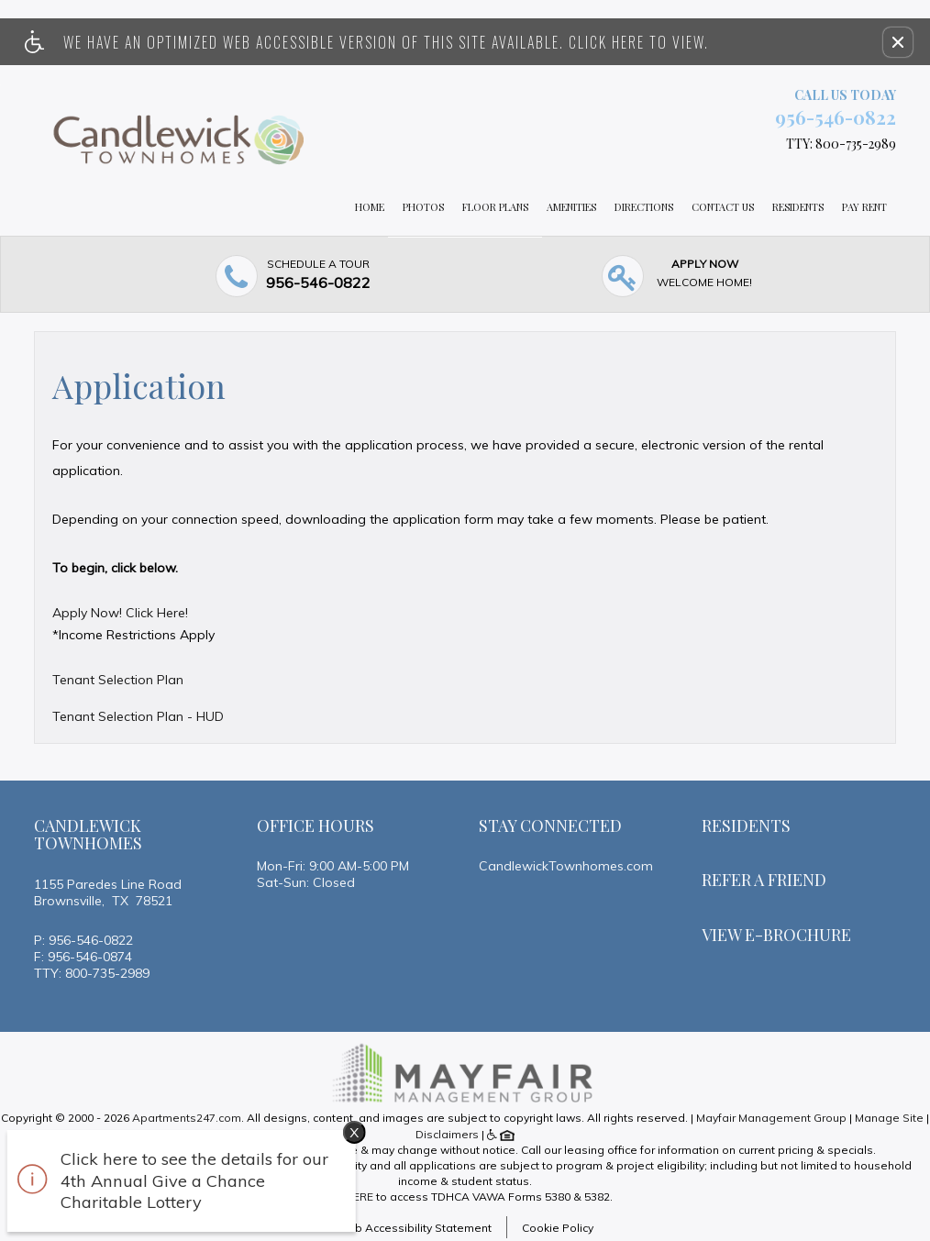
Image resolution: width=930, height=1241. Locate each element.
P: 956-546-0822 (83, 940)
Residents (798, 207)
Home (369, 207)
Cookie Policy (557, 1228)
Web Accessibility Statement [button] (414, 1228)
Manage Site (889, 1118)
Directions (643, 207)
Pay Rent (864, 207)
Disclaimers (447, 1134)
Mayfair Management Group (771, 1118)
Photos (423, 207)
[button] (898, 42)
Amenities (571, 207)
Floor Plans (495, 207)
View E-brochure (776, 935)
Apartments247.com (186, 1118)
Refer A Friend (764, 880)
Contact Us (723, 207)
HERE (359, 1196)
